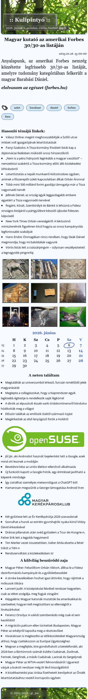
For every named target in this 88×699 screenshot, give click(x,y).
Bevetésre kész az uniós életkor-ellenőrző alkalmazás (40, 467)
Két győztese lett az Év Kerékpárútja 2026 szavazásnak (41, 517)
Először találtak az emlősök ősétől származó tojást (39, 414)
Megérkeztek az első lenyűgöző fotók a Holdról (36, 419)
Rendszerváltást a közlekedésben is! (29, 553)
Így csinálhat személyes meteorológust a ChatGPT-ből (41, 482)
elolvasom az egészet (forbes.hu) (34, 87)
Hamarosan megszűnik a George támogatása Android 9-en (44, 488)
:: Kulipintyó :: (29, 20)
